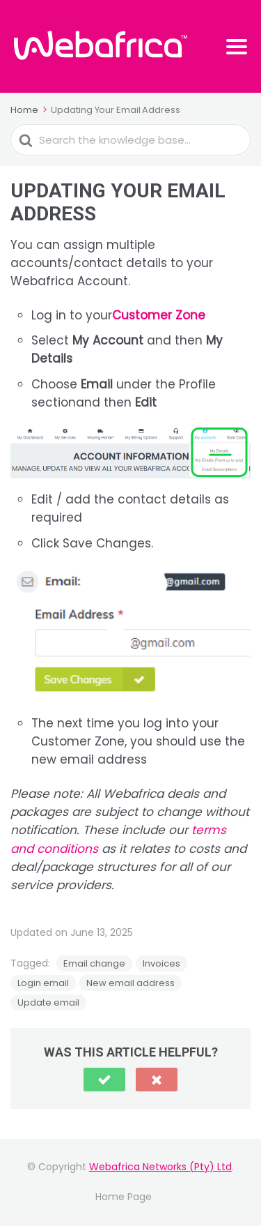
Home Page (123, 1197)
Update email (48, 1002)
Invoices (161, 963)
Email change (94, 963)
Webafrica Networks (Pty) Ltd (160, 1167)
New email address (130, 983)
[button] (104, 1079)
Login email (43, 983)
